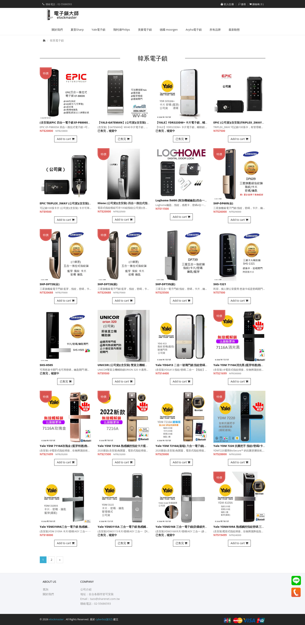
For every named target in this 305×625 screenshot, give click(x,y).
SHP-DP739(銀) (165, 284)
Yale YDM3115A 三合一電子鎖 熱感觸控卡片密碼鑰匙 (131, 527)
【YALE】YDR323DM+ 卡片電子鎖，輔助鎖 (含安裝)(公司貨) (194, 122)
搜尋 (242, 4)
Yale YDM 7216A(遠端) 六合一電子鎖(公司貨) (184, 446)
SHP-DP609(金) (223, 203)
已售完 (123, 139)
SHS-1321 (219, 284)
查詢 (45, 589)
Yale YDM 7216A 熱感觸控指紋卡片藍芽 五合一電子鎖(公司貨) (137, 446)
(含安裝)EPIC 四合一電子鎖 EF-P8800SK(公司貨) (70, 122)
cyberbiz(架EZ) (104, 619)
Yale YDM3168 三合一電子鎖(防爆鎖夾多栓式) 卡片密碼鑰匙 (194, 527)
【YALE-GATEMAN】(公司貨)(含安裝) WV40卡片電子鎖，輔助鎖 (139, 122)
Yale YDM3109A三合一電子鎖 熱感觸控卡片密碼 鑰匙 (73, 527)
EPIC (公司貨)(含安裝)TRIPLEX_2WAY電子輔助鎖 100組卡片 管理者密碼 (258, 122)
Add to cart (65, 139)
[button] (256, 4)
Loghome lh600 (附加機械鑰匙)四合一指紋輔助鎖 (187, 200)
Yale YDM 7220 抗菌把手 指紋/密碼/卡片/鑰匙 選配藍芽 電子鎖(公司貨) (258, 446)
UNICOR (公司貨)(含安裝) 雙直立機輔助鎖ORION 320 (131, 365)
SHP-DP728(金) (50, 284)
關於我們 (48, 594)
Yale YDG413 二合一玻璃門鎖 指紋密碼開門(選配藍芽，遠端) (194, 365)
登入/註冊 (227, 4)
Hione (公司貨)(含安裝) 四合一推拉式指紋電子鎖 (128, 203)
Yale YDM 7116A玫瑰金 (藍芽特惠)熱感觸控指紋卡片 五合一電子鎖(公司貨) (87, 446)
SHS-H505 (46, 365)
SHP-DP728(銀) (107, 284)
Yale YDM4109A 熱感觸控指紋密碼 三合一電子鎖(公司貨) (249, 527)
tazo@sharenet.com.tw (105, 599)
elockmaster (57, 619)
